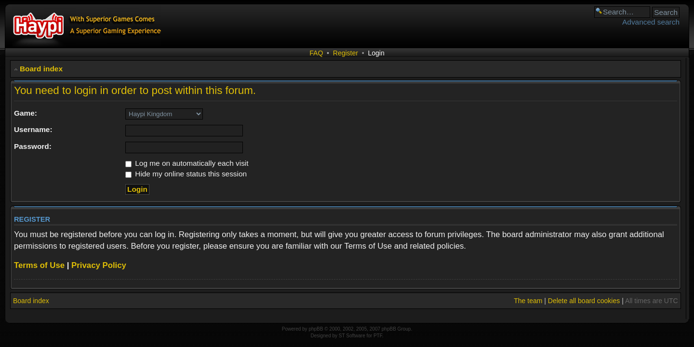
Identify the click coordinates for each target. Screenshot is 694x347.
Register (345, 53)
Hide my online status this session (186, 174)
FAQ (316, 53)
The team (528, 301)
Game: (25, 113)
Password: (33, 146)
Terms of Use (39, 265)
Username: (33, 129)
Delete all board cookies (584, 301)
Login (376, 53)
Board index (41, 69)
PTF (378, 335)
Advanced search (651, 22)
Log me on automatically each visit (187, 163)
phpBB (315, 329)
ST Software (352, 335)
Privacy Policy (98, 265)
